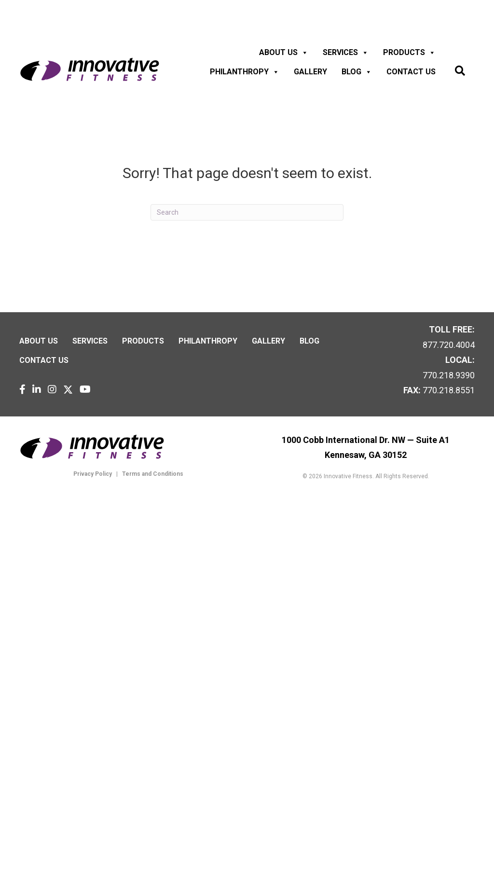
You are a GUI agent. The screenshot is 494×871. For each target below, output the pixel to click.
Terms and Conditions (152, 473)
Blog (357, 72)
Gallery (310, 71)
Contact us (411, 71)
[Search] (247, 212)
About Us (283, 52)
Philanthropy (244, 72)
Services (346, 52)
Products (409, 52)
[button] (460, 71)
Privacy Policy (92, 473)
